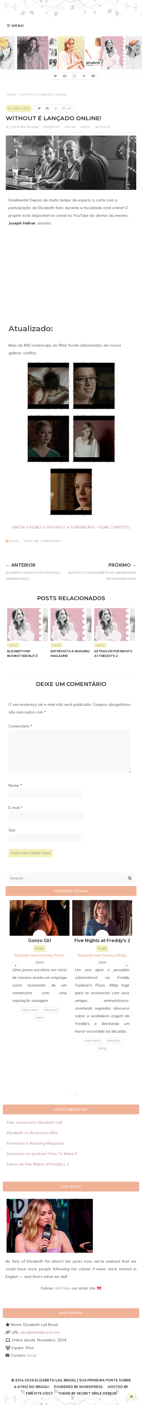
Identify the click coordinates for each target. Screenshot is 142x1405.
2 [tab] (78, 1096)
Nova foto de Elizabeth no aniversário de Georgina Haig (101, 571)
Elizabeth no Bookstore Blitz (32, 1132)
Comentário (20, 726)
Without (103, 127)
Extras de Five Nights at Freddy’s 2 (38, 1164)
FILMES (36, 527)
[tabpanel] (102, 976)
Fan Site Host (39, 1393)
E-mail (16, 807)
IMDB (39, 1017)
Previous (15, 964)
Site (12, 830)
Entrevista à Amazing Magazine (35, 1143)
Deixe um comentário (43, 541)
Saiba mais (30, 1010)
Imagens (50, 1010)
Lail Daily (61, 1288)
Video (85, 127)
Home (11, 94)
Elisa (14, 541)
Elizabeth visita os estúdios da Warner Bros (35, 571)
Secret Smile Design (96, 1393)
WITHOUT (56, 527)
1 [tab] (70, 1096)
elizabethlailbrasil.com (40, 1332)
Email (32, 1355)
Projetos (51, 127)
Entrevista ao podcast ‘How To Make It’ (42, 1153)
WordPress (91, 1387)
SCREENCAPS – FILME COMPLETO (100, 527)
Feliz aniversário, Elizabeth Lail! (34, 1122)
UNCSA (70, 127)
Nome (15, 785)
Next (126, 964)
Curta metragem (23, 127)
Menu (18, 25)
